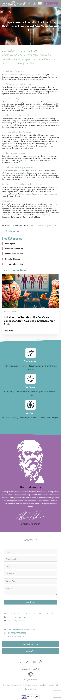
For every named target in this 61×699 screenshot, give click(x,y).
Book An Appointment (30, 644)
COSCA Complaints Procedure (34, 685)
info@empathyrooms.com (16, 621)
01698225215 (12, 617)
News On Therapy (12, 259)
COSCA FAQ (53, 685)
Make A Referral (50, 4)
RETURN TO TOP (28, 662)
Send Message (30, 602)
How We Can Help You (14, 248)
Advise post (10, 243)
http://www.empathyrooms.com (44, 225)
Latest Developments (14, 253)
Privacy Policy (30, 689)
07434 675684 (22, 617)
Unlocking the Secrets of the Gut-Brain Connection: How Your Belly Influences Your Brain (29, 320)
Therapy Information (14, 264)
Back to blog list (13, 231)
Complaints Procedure (12, 685)
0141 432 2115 (11, 633)
